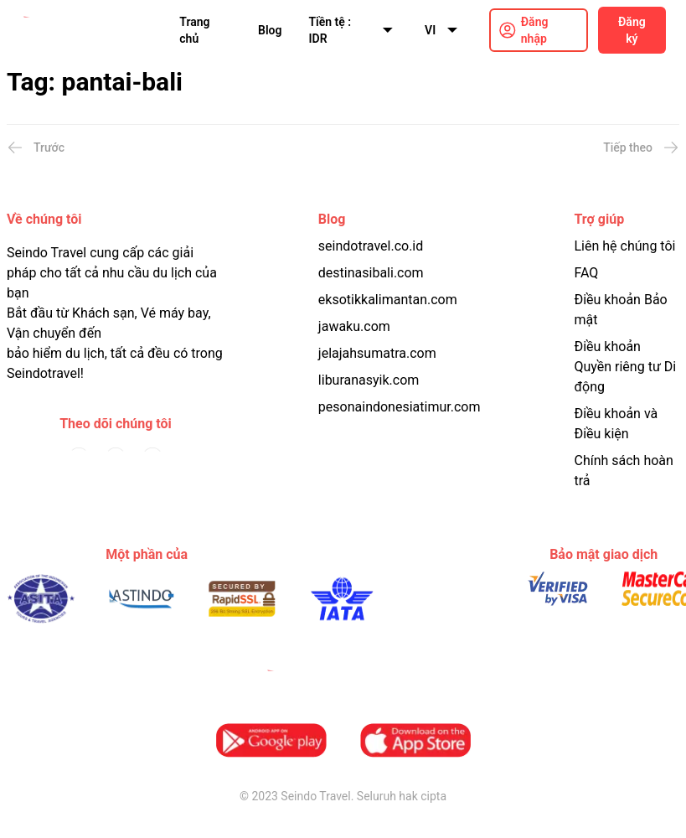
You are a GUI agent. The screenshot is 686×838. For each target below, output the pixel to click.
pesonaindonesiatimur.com (399, 407)
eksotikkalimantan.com (387, 300)
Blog (269, 30)
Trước (35, 147)
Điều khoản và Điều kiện (616, 424)
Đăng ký (632, 30)
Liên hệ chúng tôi (624, 246)
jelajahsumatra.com (377, 353)
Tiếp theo (641, 147)
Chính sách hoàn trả (623, 471)
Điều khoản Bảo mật (620, 310)
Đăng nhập (535, 30)
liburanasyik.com (369, 380)
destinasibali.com (371, 273)
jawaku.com (354, 326)
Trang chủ (194, 30)
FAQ (586, 273)
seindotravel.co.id (370, 246)
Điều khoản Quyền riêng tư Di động (625, 367)
